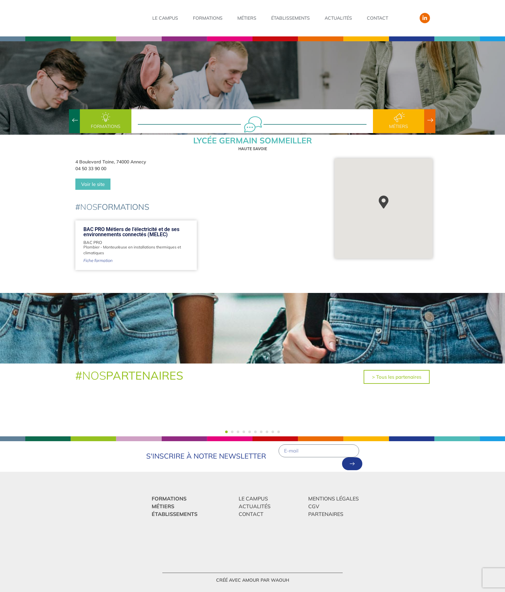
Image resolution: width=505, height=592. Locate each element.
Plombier (91, 247)
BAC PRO (92, 242)
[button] (226, 432)
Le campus (165, 18)
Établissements (290, 18)
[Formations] (105, 117)
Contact (377, 18)
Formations (208, 18)
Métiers (246, 18)
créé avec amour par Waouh (252, 580)
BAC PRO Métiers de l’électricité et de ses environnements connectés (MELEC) (131, 232)
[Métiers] (399, 117)
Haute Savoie (252, 148)
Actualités (338, 18)
